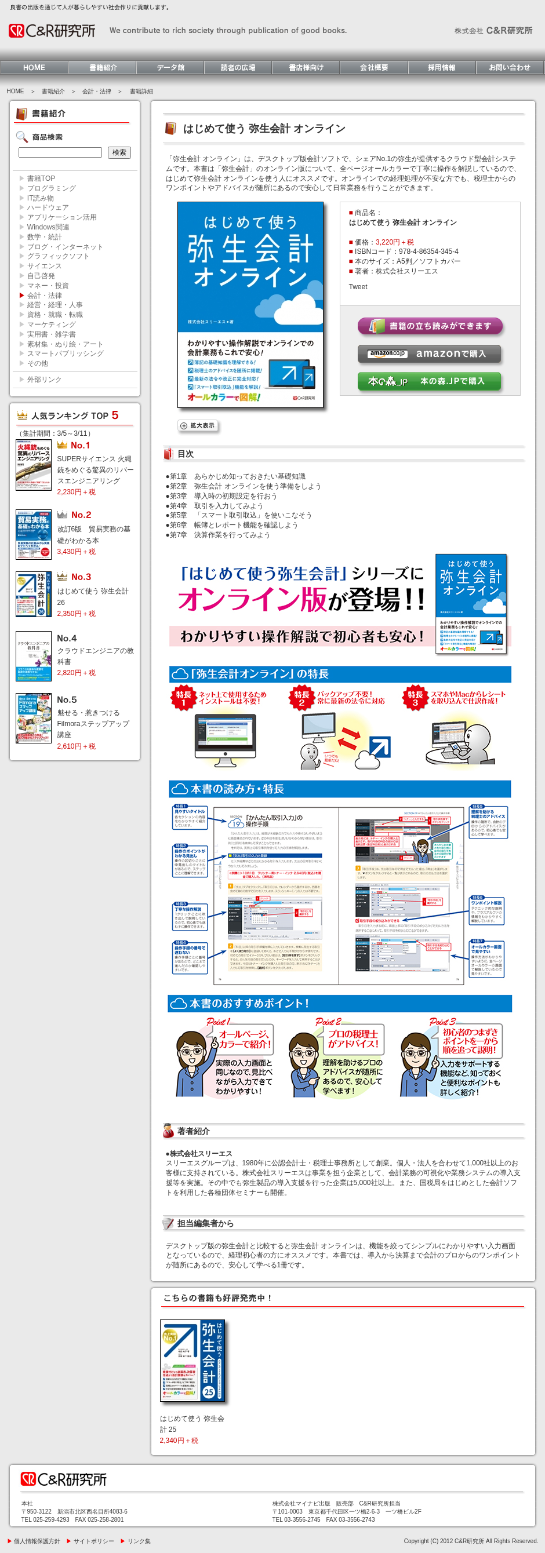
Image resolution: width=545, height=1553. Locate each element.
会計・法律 (96, 91)
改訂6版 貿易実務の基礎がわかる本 (94, 540)
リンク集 (135, 1541)
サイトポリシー (90, 1541)
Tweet (358, 287)
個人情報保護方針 (34, 1541)
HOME (15, 91)
